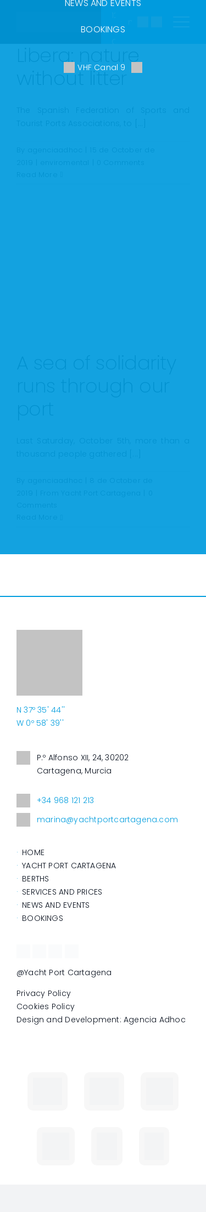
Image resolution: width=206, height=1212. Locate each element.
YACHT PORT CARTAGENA (69, 865)
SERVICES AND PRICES (62, 891)
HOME (33, 852)
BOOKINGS (103, 29)
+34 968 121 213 (55, 800)
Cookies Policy (45, 1006)
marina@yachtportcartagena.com (97, 820)
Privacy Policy (43, 993)
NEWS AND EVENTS (56, 905)
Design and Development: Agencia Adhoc (101, 1019)
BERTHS (35, 878)
